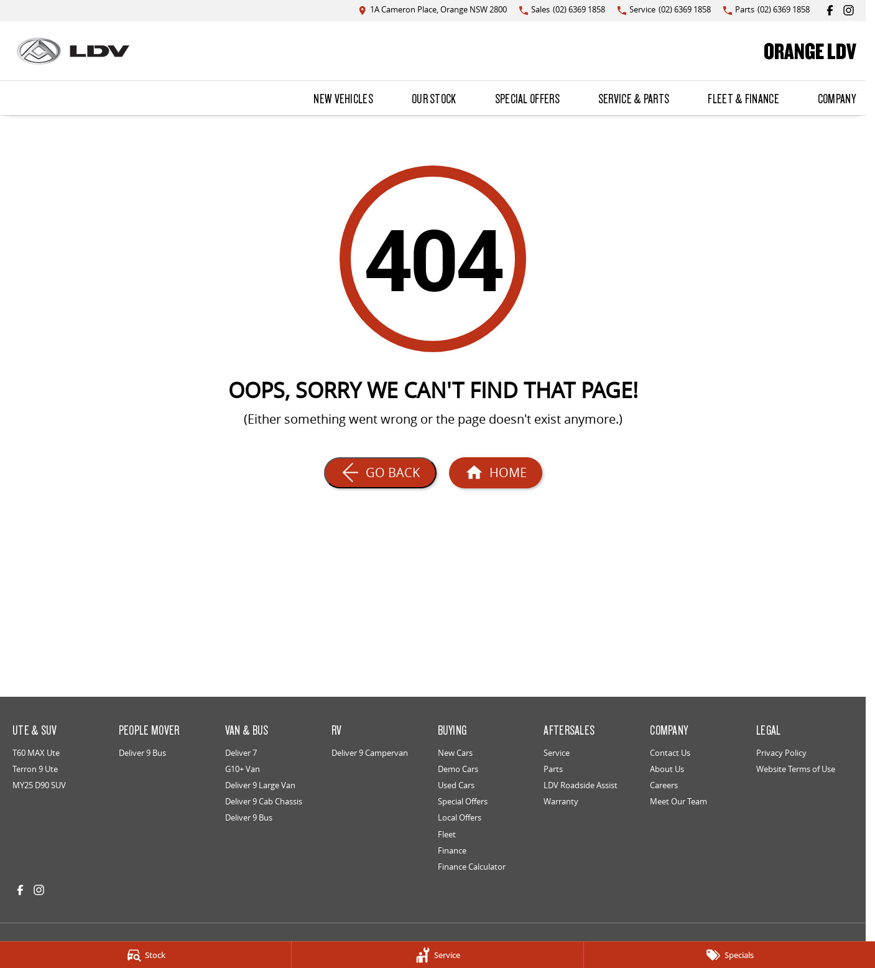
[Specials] (729, 955)
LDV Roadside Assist (581, 785)
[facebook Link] (830, 10)
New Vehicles (343, 98)
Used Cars (456, 785)
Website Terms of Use (795, 769)
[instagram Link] (848, 10)
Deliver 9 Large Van (260, 785)
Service (557, 752)
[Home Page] (73, 51)
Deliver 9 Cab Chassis (263, 801)
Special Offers (527, 98)
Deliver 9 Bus (142, 752)
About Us (667, 769)
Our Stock (434, 98)
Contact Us (670, 752)
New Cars (455, 752)
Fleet (447, 834)
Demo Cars (458, 769)
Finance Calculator (472, 866)
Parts (553, 769)
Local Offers (459, 817)
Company (837, 98)
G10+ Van (242, 769)
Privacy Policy (781, 752)
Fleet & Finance (743, 98)
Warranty (561, 801)
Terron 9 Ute (35, 769)
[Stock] (145, 955)
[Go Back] (380, 472)
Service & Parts (634, 98)
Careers (664, 785)
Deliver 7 (241, 752)
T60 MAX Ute (36, 752)
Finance (452, 850)
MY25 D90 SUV (39, 785)
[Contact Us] (432, 10)
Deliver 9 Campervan (369, 752)
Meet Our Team (678, 801)
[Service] (437, 955)
